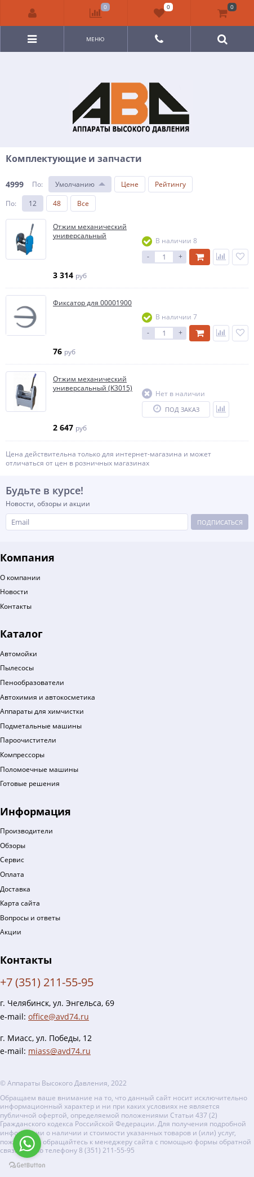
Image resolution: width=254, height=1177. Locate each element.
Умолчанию (75, 184)
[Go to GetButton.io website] (27, 1165)
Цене (130, 184)
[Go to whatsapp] (27, 1144)
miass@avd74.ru (59, 1051)
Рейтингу (170, 184)
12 (33, 203)
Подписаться (220, 522)
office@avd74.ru (58, 1016)
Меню (95, 39)
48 (57, 203)
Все (83, 203)
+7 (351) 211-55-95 (46, 982)
